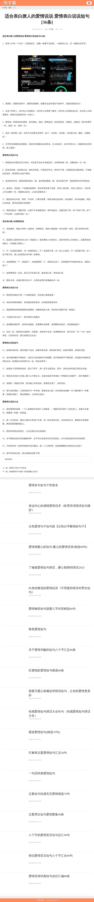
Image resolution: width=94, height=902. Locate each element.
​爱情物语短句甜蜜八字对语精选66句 (52, 608)
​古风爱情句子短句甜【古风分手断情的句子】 (58, 526)
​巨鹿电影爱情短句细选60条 (46, 670)
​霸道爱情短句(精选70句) (44, 732)
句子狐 (4, 8)
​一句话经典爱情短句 (42, 773)
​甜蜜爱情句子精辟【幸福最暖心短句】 (23, 472)
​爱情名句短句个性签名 (17, 468)
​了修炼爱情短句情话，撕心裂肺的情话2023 (56, 567)
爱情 (9, 8)
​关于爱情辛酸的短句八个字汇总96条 (52, 649)
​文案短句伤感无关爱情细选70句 (49, 793)
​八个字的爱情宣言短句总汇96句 (49, 835)
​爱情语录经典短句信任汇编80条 (49, 876)
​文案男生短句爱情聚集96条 (46, 814)
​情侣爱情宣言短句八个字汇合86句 (51, 855)
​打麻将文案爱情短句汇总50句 (48, 752)
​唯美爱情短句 (37, 629)
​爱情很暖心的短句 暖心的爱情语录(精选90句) (58, 546)
